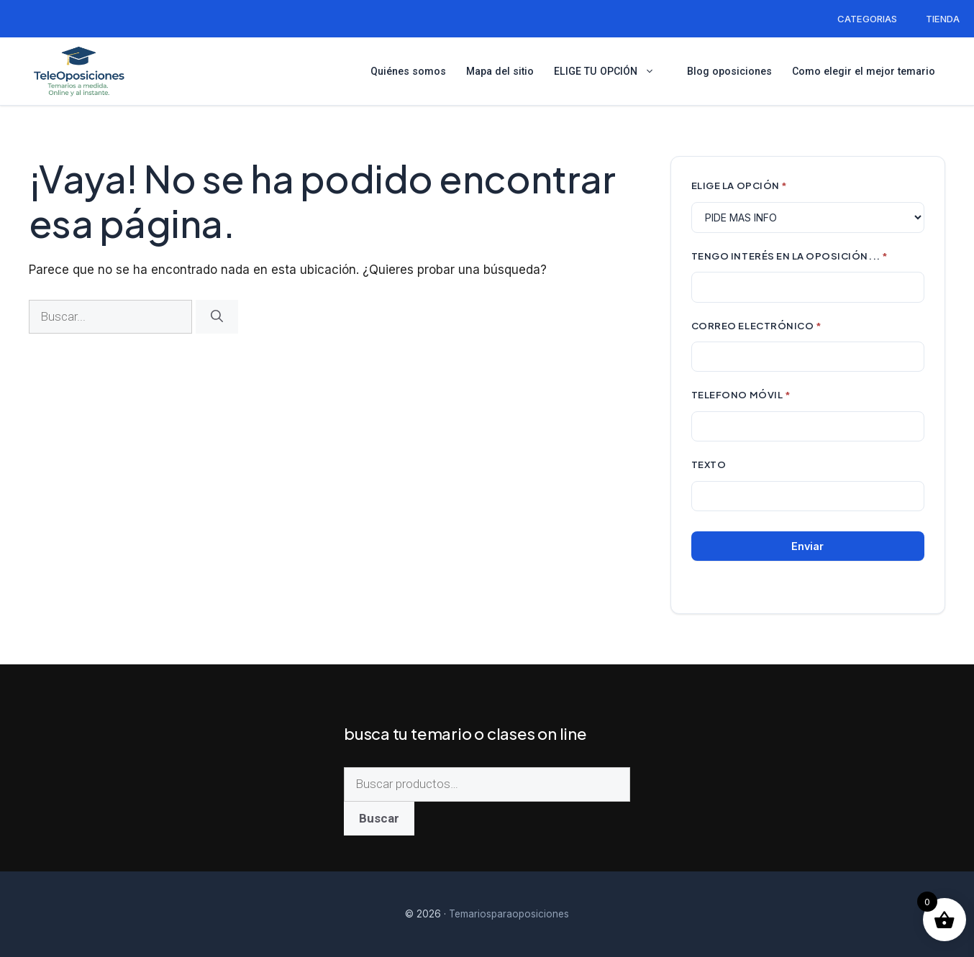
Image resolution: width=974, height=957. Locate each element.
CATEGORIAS (867, 18)
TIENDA (943, 18)
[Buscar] (217, 317)
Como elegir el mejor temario (863, 71)
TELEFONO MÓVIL (741, 394)
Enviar (807, 546)
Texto (709, 464)
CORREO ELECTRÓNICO (756, 325)
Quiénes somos (408, 71)
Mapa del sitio (500, 71)
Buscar (379, 818)
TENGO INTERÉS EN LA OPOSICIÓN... (789, 255)
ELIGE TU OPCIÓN (610, 71)
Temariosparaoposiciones (509, 914)
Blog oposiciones (729, 71)
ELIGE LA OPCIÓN (739, 185)
